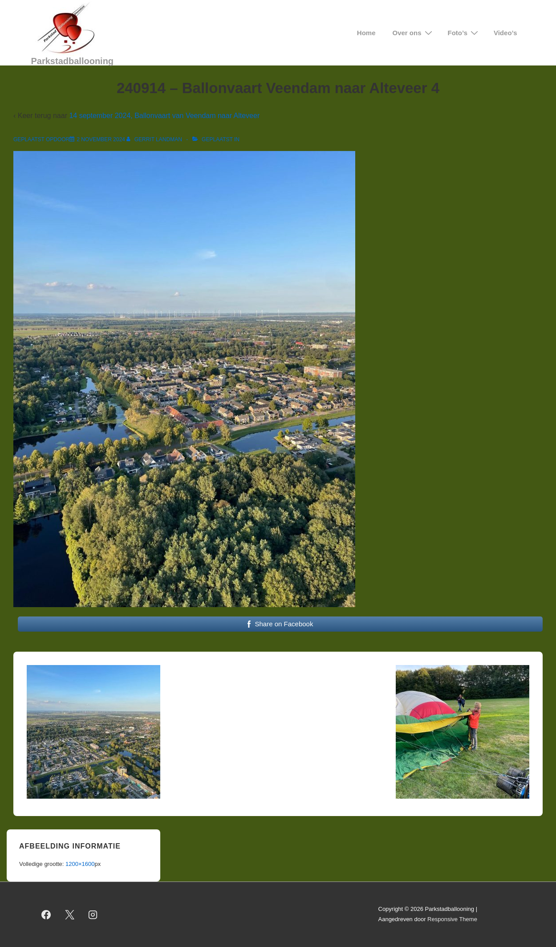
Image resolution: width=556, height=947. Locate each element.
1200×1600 (79, 864)
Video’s (505, 33)
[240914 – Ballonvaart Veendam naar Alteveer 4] (101, 139)
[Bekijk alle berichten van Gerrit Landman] (154, 139)
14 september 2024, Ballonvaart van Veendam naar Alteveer (164, 115)
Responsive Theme (452, 919)
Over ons (413, 33)
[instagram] (93, 914)
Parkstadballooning (72, 61)
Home (366, 33)
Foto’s (464, 33)
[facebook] (46, 914)
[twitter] (69, 914)
